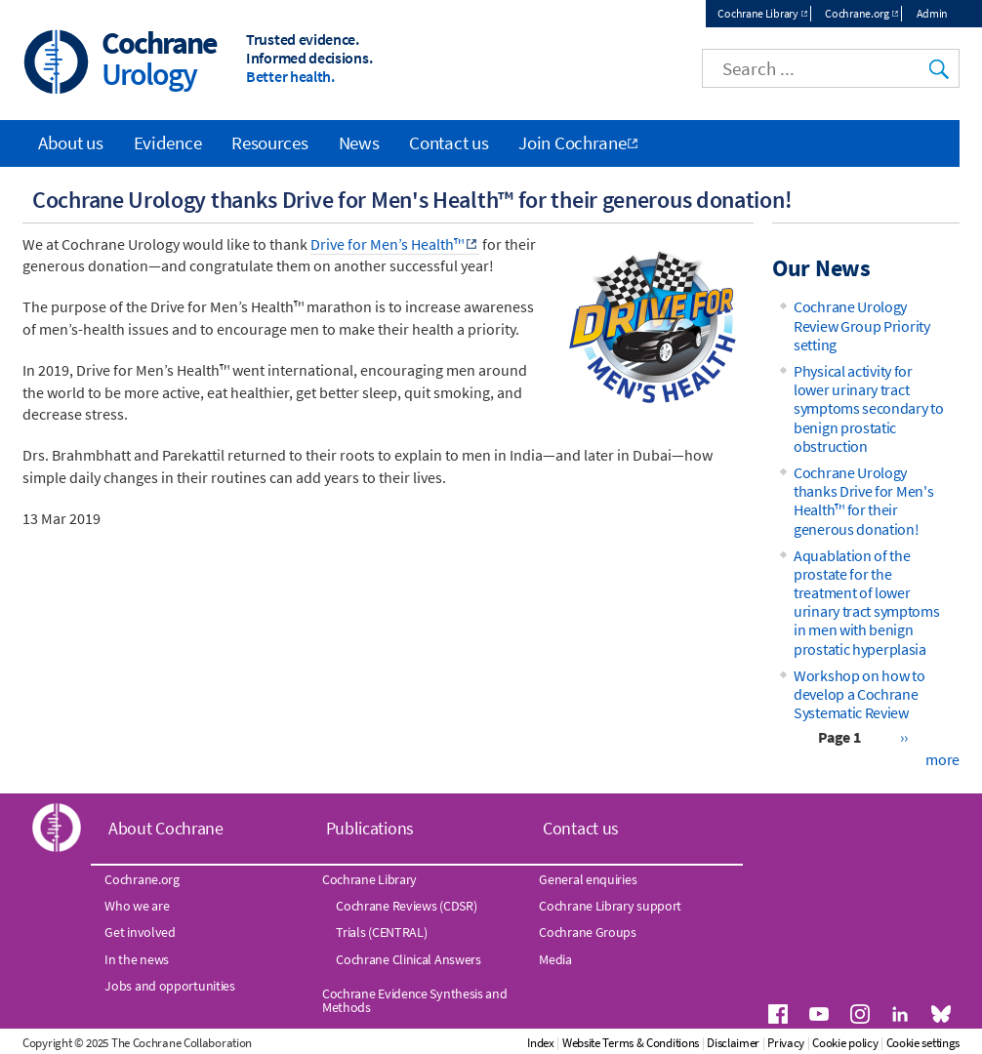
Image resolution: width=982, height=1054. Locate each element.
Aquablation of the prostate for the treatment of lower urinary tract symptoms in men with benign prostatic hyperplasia (866, 602)
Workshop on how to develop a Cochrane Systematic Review (859, 694)
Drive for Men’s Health (387, 244)
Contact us (448, 142)
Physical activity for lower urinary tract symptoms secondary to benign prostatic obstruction (869, 408)
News (359, 142)
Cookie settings (923, 1042)
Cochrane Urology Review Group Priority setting (862, 325)
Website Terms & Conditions (630, 1042)
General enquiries (587, 879)
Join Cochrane (572, 142)
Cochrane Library (757, 13)
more (942, 759)
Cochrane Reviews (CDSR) (406, 905)
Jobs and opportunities (169, 985)
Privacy (785, 1042)
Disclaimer (733, 1042)
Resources (269, 142)
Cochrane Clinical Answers (408, 959)
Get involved (139, 932)
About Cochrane (166, 828)
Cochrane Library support (610, 905)
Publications (370, 828)
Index (540, 1042)
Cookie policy (845, 1042)
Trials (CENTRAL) (381, 932)
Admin (933, 13)
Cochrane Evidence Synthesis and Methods (415, 1000)
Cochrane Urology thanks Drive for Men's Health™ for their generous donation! (863, 501)
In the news (136, 959)
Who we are (136, 905)
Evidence (168, 142)
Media (555, 959)
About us (70, 142)
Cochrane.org (856, 13)
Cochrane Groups (587, 932)
